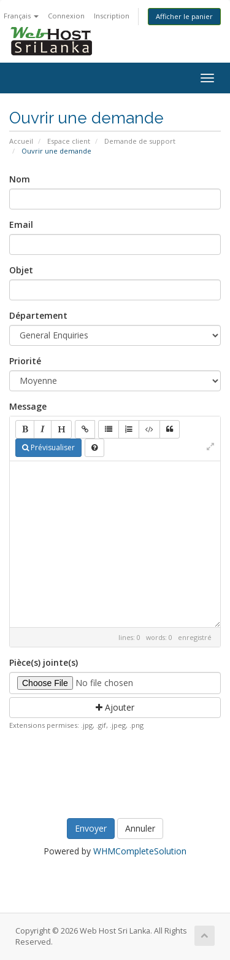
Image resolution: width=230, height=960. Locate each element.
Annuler (140, 828)
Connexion (66, 15)
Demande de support (139, 141)
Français (21, 15)
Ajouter (115, 707)
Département (38, 315)
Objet (21, 270)
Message (28, 406)
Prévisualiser (48, 447)
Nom (19, 179)
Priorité (25, 361)
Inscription (111, 15)
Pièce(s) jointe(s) (43, 662)
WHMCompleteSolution (139, 851)
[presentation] (117, 772)
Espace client (68, 141)
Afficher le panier (184, 16)
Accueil (21, 141)
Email (21, 224)
